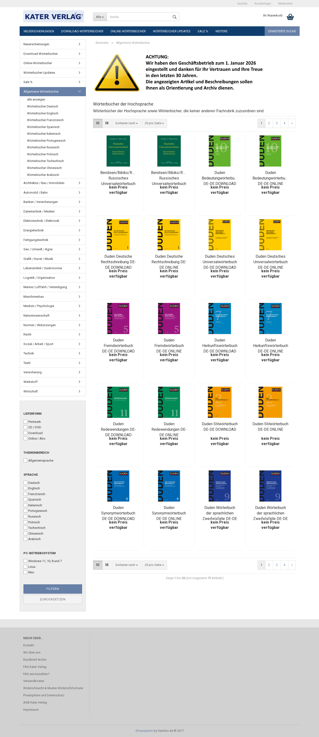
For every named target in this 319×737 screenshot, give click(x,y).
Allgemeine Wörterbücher (41, 91)
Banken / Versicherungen (40, 202)
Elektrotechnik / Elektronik (41, 221)
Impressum (31, 709)
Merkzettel (285, 3)
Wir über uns (31, 652)
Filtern (52, 589)
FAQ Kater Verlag (34, 667)
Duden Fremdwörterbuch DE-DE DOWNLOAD (118, 345)
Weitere (221, 31)
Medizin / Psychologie (38, 306)
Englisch (31, 488)
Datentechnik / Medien (39, 211)
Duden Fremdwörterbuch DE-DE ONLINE (169, 345)
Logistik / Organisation (39, 277)
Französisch (34, 494)
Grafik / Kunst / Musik (38, 259)
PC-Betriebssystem (39, 553)
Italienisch (32, 505)
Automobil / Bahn (35, 192)
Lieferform (32, 413)
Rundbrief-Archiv (34, 659)
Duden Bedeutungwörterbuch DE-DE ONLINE (270, 178)
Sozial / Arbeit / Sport (38, 344)
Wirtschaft (30, 391)
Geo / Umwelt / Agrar (38, 249)
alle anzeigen (36, 99)
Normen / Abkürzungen (39, 325)
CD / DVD (32, 427)
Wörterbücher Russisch (43, 147)
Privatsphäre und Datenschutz (43, 695)
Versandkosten (33, 681)
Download (33, 433)
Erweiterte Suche (282, 31)
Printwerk (32, 422)
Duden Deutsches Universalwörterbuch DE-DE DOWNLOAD (220, 262)
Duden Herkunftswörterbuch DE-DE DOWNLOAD (219, 345)
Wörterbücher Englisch (42, 113)
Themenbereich (36, 452)
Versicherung (32, 372)
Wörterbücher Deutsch (42, 106)
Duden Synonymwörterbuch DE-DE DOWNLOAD (118, 513)
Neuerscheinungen (39, 31)
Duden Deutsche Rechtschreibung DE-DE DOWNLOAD (118, 262)
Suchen (242, 3)
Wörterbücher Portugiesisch (46, 140)
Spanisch (32, 499)
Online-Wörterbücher (128, 31)
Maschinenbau (33, 296)
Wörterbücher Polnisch (42, 154)
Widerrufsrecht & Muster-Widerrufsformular (53, 688)
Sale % (203, 31)
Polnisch (31, 522)
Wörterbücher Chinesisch (44, 168)
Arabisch (32, 539)
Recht (27, 334)
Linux (29, 567)
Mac (28, 572)
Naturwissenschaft (36, 315)
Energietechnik (33, 230)
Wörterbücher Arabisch (43, 175)
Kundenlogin (263, 3)
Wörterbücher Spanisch (43, 127)
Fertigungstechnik (35, 240)
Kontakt (28, 645)
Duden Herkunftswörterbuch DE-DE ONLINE (270, 345)
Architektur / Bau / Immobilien (43, 183)
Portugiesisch (35, 511)
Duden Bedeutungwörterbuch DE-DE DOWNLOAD (220, 178)
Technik (28, 353)
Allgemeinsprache (38, 460)
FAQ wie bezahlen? (36, 674)
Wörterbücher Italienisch (44, 133)
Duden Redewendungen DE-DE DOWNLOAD (118, 429)
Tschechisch (34, 528)
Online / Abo (34, 438)
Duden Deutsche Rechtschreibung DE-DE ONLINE (169, 262)
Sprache (30, 474)
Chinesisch (33, 533)
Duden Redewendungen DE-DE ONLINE (169, 429)
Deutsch (31, 483)
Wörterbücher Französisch (45, 120)
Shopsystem (144, 730)
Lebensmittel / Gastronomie (42, 268)
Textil (26, 363)
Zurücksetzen (53, 599)
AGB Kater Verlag (35, 702)
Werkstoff (30, 382)
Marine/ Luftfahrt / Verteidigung (45, 287)
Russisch (32, 516)
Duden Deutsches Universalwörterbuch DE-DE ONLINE (270, 262)
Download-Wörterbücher (82, 31)
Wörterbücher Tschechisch (45, 161)
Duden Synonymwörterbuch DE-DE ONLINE (169, 513)
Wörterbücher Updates (171, 31)
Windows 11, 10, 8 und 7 (42, 561)
